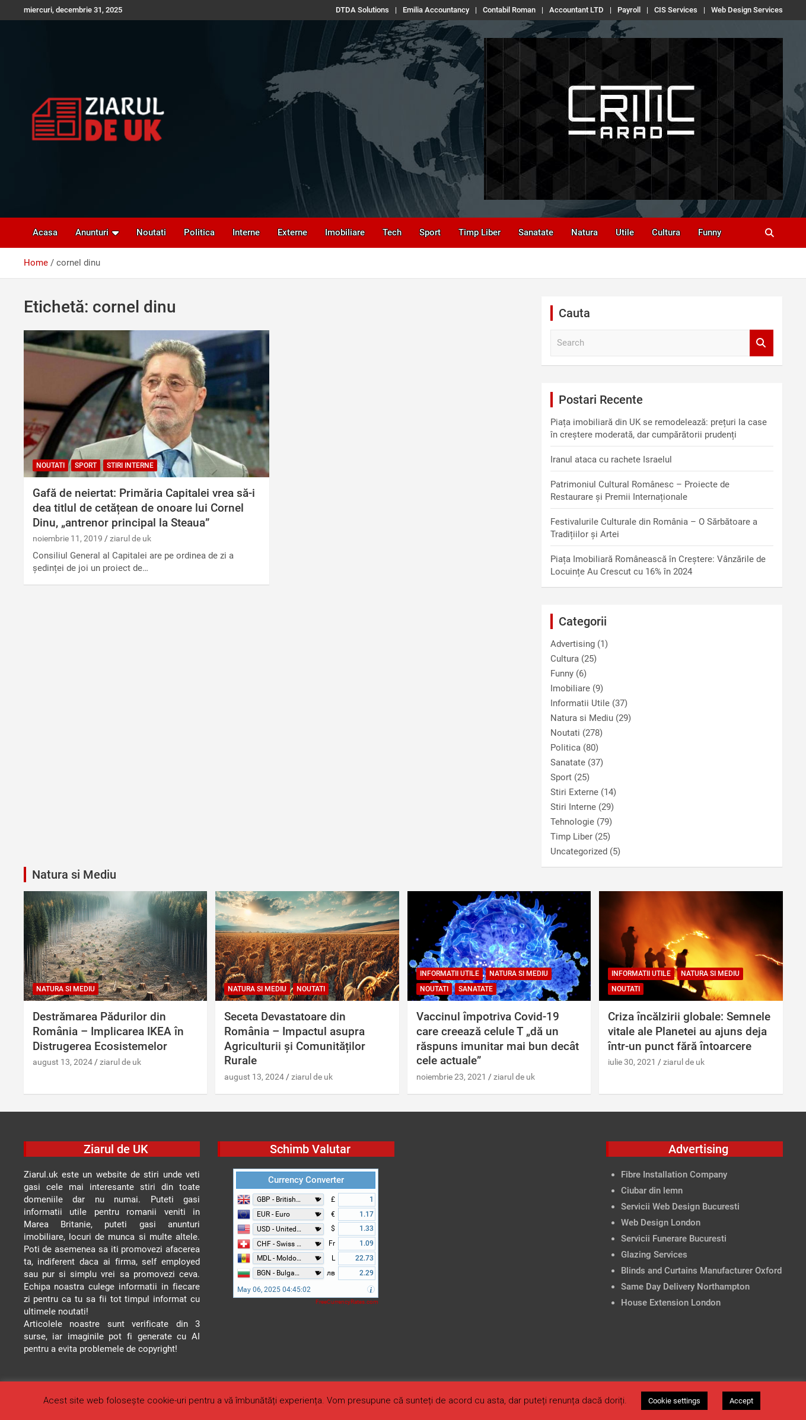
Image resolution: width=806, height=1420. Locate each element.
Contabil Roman (509, 9)
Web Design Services (747, 9)
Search (761, 343)
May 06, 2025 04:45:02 (274, 1289)
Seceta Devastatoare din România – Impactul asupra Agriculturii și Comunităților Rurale (294, 1038)
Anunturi (92, 232)
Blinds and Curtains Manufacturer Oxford (701, 1270)
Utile (625, 232)
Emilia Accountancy (436, 9)
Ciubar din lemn (652, 1190)
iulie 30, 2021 (632, 1062)
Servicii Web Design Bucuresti (680, 1206)
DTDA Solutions (362, 9)
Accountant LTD (576, 9)
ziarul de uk (130, 538)
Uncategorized (578, 851)
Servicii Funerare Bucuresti (674, 1238)
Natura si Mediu (581, 718)
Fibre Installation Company (674, 1174)
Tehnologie (572, 821)
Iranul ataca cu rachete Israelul (611, 459)
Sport (430, 232)
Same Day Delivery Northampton (685, 1286)
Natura (584, 232)
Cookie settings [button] (674, 1400)
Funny (709, 232)
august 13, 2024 (63, 1062)
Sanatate (535, 232)
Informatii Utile (580, 703)
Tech (392, 232)
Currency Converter (306, 1180)
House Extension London (671, 1302)
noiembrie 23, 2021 (451, 1076)
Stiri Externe (574, 792)
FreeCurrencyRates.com (347, 1301)
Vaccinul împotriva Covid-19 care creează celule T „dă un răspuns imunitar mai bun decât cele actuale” (497, 1038)
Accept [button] (741, 1400)
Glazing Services (654, 1254)
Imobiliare (345, 232)
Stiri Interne (130, 465)
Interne (246, 232)
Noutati (151, 232)
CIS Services (675, 9)
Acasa (45, 232)
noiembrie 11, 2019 (68, 538)
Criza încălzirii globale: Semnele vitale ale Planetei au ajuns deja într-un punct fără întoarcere (689, 1031)
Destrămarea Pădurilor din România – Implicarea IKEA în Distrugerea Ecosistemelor (108, 1031)
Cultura (666, 232)
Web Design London (660, 1222)
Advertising (572, 644)
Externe (292, 232)
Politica (199, 232)
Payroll (629, 9)
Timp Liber (479, 232)
